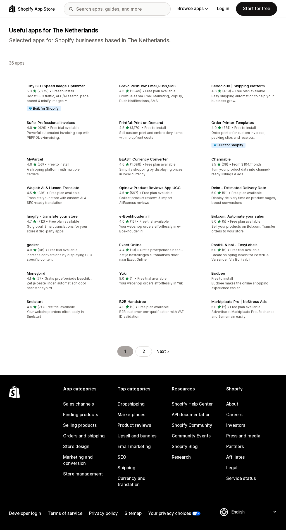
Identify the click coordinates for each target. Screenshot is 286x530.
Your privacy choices (169, 513)
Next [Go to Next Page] (162, 351)
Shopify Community (192, 425)
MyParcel (35, 159)
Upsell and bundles (137, 436)
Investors (235, 425)
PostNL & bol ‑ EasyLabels (234, 244)
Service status (241, 478)
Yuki (123, 273)
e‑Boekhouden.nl (134, 216)
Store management (83, 474)
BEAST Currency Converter (143, 159)
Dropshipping (131, 404)
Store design (76, 446)
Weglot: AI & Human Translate (53, 187)
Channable (221, 159)
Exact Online (130, 244)
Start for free (256, 8)
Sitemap (133, 513)
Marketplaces (131, 414)
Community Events (191, 436)
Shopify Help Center (192, 404)
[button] (50, 98)
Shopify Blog (185, 446)
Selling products (80, 425)
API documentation (191, 414)
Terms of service (65, 513)
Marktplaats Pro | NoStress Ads (239, 301)
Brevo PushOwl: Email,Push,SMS (147, 86)
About (232, 404)
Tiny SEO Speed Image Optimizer (56, 86)
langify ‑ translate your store (52, 216)
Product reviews (134, 425)
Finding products (80, 414)
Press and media (243, 436)
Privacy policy (103, 513)
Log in (223, 8)
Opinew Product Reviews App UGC (150, 187)
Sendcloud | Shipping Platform (238, 86)
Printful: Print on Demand (141, 122)
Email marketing (134, 446)
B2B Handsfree (132, 301)
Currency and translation (132, 481)
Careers (234, 414)
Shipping (126, 467)
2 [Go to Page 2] (143, 351)
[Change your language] (253, 512)
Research (181, 457)
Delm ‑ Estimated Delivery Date (238, 187)
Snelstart (35, 301)
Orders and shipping (84, 436)
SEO (122, 457)
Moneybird (36, 273)
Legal (231, 467)
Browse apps (192, 8)
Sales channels (78, 404)
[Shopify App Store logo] (32, 9)
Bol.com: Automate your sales (237, 216)
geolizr (33, 244)
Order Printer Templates (232, 122)
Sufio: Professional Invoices (51, 122)
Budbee (218, 273)
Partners (235, 446)
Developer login (25, 513)
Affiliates (235, 457)
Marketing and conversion (78, 460)
